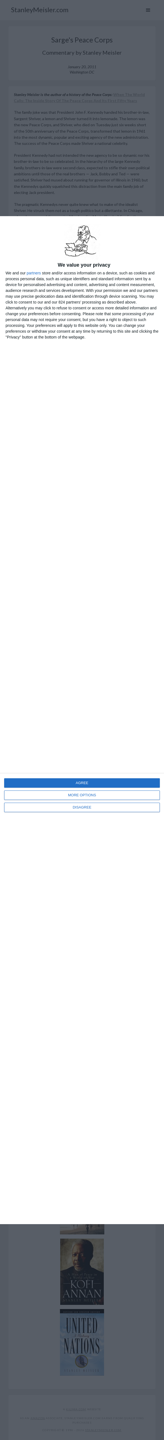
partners (34, 273)
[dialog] (82, 720)
